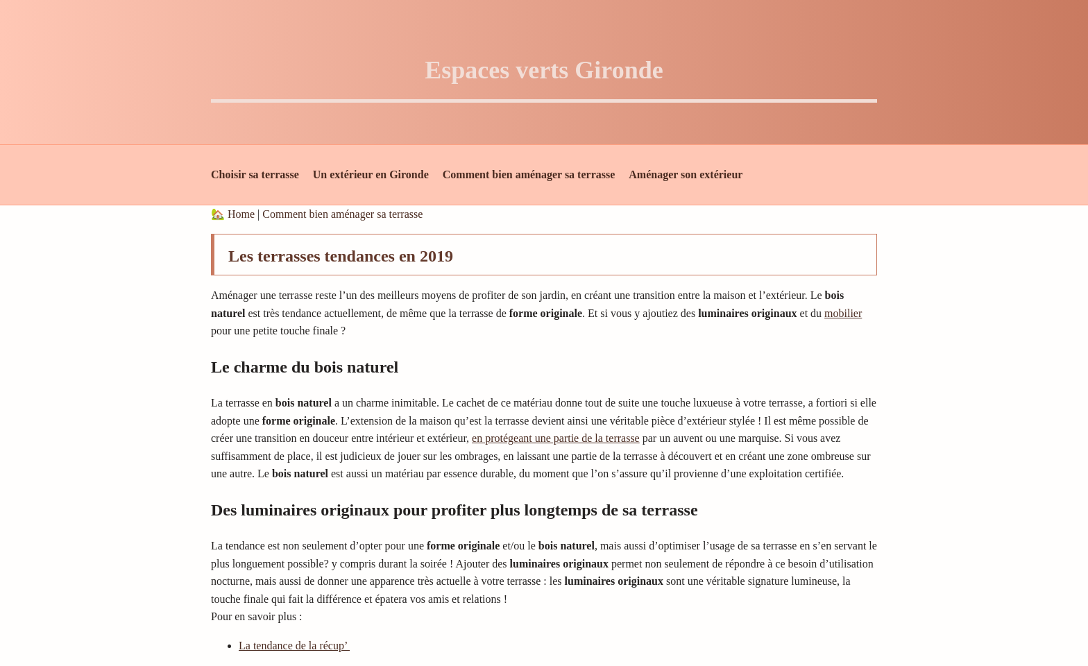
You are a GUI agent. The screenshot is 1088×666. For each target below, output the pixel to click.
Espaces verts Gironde (544, 70)
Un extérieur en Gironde (371, 174)
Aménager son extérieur (685, 174)
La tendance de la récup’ (294, 645)
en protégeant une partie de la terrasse (556, 438)
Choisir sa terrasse (255, 174)
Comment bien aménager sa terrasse (529, 174)
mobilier (843, 313)
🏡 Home (234, 214)
